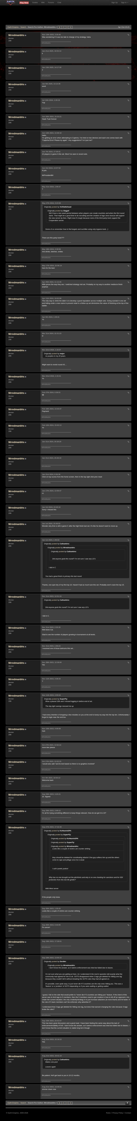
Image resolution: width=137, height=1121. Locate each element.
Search (23, 27)
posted (54, 207)
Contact (128, 1113)
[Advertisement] (68, 17)
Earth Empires (13, 27)
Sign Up (114, 2)
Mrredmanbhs (16, 35)
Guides (35, 2)
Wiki (43, 2)
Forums (51, 2)
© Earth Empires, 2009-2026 (17, 1113)
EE (13, 1103)
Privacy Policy (117, 1113)
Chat (59, 2)
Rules (108, 1113)
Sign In (124, 2)
